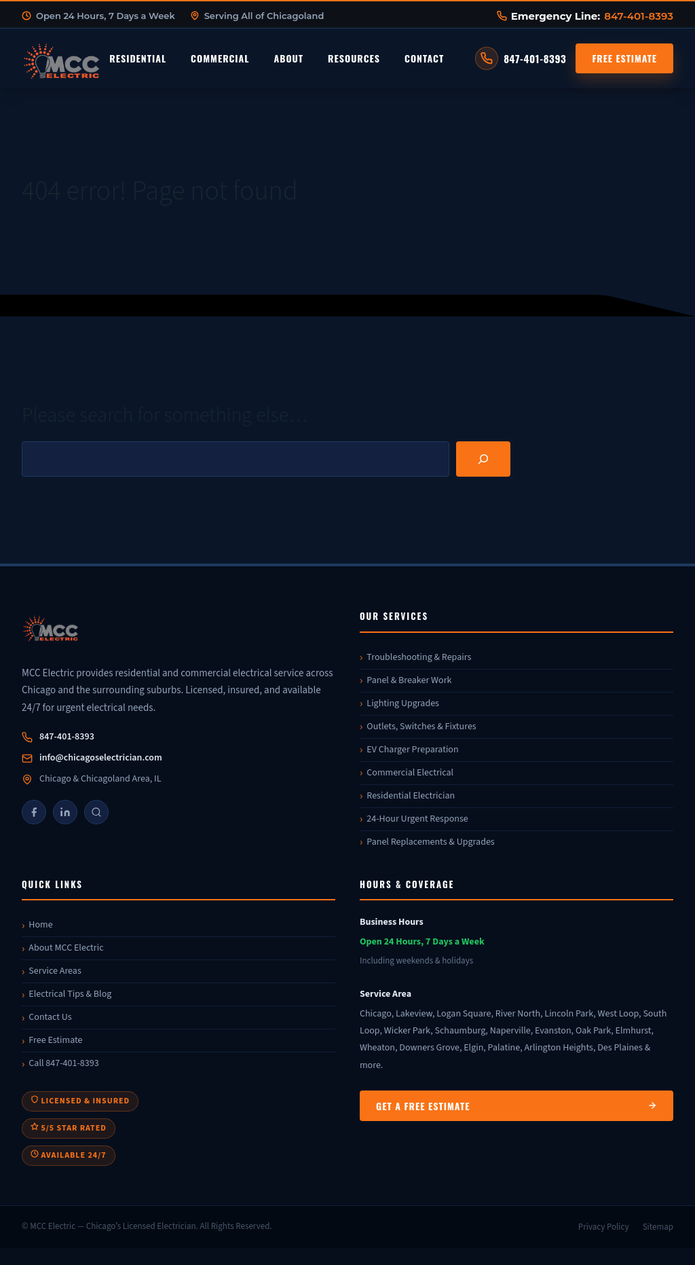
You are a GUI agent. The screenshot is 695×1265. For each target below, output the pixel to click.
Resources (354, 58)
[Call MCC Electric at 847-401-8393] (520, 58)
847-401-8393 (638, 16)
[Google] (96, 812)
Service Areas (55, 971)
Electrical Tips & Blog (70, 994)
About (288, 58)
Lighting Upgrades (403, 703)
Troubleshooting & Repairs (419, 657)
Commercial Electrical (410, 773)
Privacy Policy (603, 1227)
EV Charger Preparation (412, 749)
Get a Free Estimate (516, 1106)
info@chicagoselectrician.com (100, 758)
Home (40, 925)
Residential (137, 58)
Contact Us (50, 1017)
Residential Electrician (411, 796)
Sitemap (658, 1227)
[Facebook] (34, 812)
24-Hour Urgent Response (417, 819)
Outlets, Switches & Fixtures (421, 726)
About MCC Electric (66, 948)
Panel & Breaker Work (409, 680)
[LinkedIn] (65, 812)
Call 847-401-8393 (63, 1063)
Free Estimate (624, 58)
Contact (424, 58)
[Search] (483, 459)
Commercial (220, 58)
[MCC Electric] (178, 630)
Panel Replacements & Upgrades (430, 842)
